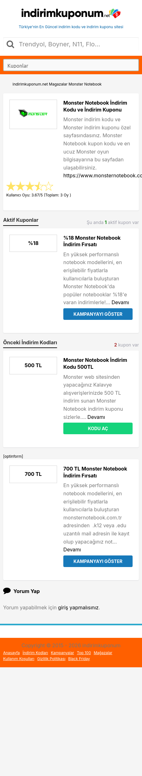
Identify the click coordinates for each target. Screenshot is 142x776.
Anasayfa (11, 652)
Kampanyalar (62, 652)
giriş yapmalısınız (78, 607)
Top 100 (84, 652)
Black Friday (79, 658)
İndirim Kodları (35, 652)
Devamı (120, 302)
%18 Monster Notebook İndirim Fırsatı (92, 241)
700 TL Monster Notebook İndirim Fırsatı (95, 472)
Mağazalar (103, 652)
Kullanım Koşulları (18, 658)
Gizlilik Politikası (51, 658)
